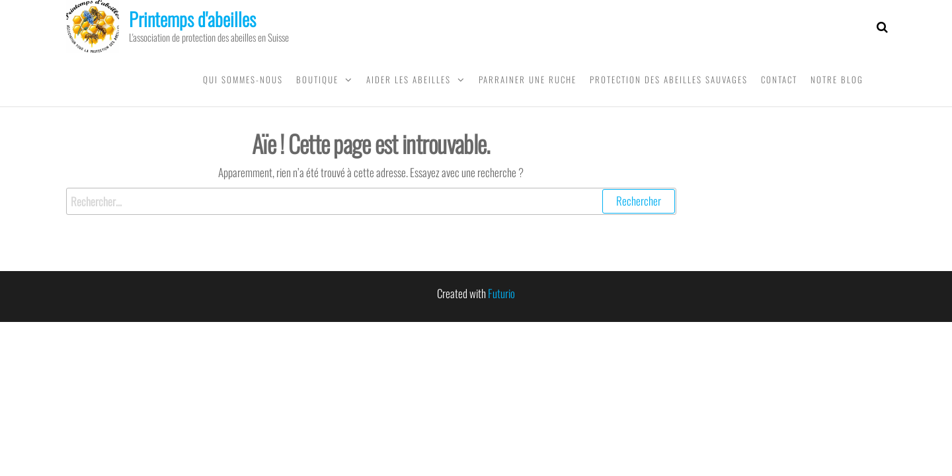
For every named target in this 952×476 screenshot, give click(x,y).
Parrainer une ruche (527, 79)
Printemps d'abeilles (192, 18)
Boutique (317, 79)
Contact (779, 79)
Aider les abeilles (408, 79)
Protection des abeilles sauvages (669, 79)
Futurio (501, 293)
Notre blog (837, 79)
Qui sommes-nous (243, 79)
